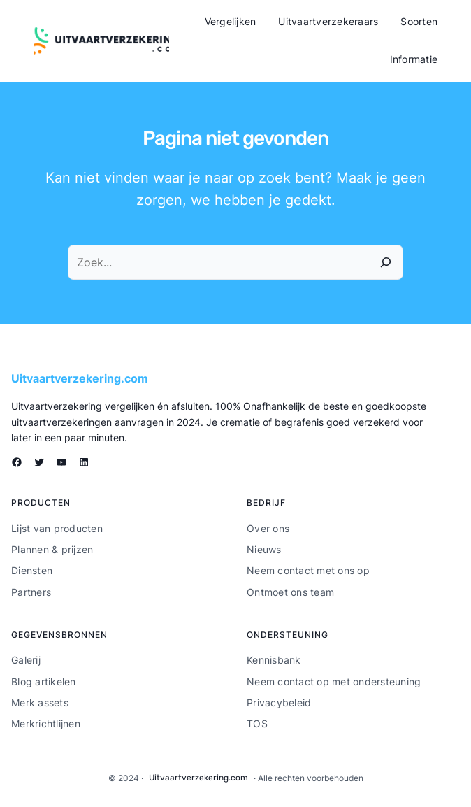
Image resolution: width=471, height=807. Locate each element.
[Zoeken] (386, 262)
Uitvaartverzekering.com (79, 378)
